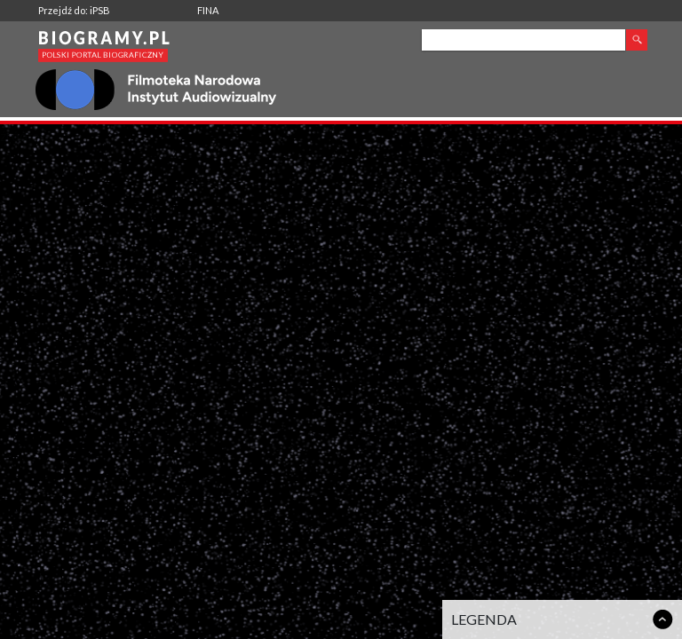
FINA (207, 10)
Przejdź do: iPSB (74, 10)
